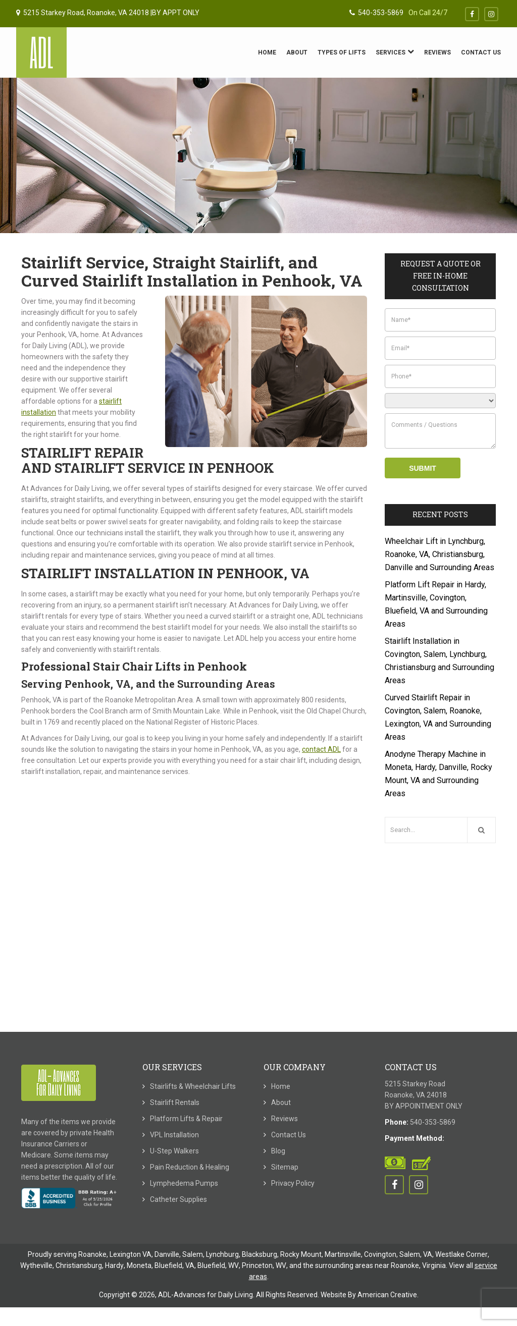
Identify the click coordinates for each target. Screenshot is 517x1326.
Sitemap (284, 1167)
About (281, 1102)
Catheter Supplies (178, 1199)
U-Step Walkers (174, 1151)
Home (280, 1086)
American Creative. (388, 1295)
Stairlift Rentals (174, 1102)
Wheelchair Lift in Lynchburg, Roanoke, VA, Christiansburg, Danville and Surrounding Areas (439, 554)
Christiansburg (79, 1265)
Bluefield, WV (218, 1265)
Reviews (284, 1119)
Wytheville (36, 1265)
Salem (192, 1254)
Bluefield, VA (174, 1265)
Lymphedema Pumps (184, 1183)
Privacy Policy (293, 1183)
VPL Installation (174, 1135)
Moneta (139, 1265)
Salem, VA (415, 1254)
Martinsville (343, 1254)
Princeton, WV (264, 1265)
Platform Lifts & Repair (186, 1119)
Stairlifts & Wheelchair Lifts (193, 1086)
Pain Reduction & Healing (189, 1167)
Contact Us (288, 1135)
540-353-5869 (376, 13)
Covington (380, 1254)
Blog (278, 1151)
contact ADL (321, 749)
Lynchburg (222, 1254)
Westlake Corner (461, 1254)
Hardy (114, 1265)
